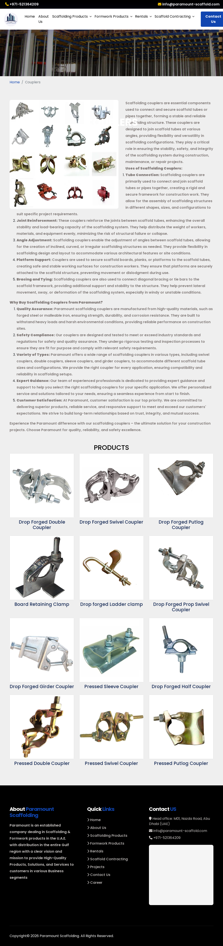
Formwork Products (111, 16)
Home (30, 16)
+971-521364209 (22, 4)
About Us (43, 19)
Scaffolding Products (70, 16)
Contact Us (98, 874)
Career (94, 882)
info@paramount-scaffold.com (189, 4)
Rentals (141, 16)
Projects (96, 866)
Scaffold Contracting (173, 16)
